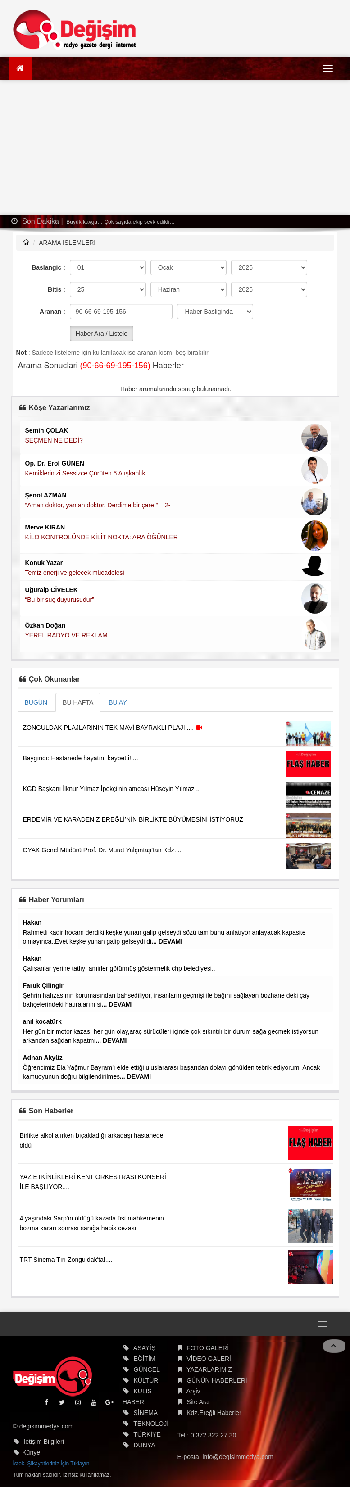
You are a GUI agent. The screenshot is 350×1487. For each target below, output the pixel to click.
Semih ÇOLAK (46, 430)
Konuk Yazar (44, 562)
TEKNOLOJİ (150, 1423)
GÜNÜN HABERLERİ (216, 1380)
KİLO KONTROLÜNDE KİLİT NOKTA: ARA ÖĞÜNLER (101, 537)
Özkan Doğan (45, 625)
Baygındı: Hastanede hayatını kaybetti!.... (80, 758)
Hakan (32, 922)
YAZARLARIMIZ (209, 1369)
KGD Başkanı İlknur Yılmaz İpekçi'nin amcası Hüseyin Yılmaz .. (111, 788)
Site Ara (197, 1402)
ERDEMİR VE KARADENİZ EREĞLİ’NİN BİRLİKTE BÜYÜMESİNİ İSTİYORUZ (133, 819)
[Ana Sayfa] (20, 68)
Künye (31, 1452)
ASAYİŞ (144, 1347)
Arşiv (193, 1391)
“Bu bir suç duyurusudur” (59, 599)
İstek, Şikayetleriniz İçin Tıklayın (51, 1463)
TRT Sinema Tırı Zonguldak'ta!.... (66, 1259)
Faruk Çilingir (43, 985)
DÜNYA (144, 1445)
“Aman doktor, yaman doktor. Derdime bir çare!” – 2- (98, 505)
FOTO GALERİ (207, 1347)
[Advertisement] (175, 148)
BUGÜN (36, 702)
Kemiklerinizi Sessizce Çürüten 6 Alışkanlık (85, 473)
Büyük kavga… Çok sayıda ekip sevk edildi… (120, 222)
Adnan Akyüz (43, 1057)
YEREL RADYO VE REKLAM (66, 635)
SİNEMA (146, 1412)
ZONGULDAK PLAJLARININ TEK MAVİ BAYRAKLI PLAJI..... (114, 727)
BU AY (118, 702)
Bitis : (56, 289)
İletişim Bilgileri (43, 1441)
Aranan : (52, 311)
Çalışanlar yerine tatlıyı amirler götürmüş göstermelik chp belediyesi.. (119, 968)
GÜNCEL (147, 1369)
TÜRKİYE (147, 1434)
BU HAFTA (78, 702)
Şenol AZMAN (46, 495)
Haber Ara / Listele (101, 333)
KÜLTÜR (146, 1380)
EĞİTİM (144, 1358)
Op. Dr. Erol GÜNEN (54, 463)
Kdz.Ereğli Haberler (213, 1412)
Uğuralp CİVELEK (51, 589)
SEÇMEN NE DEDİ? (54, 440)
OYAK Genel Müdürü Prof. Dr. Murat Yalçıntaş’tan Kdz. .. (102, 850)
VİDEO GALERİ (208, 1358)
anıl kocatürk (42, 1021)
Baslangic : (48, 267)
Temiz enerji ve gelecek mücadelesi (74, 572)
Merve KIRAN (45, 527)
